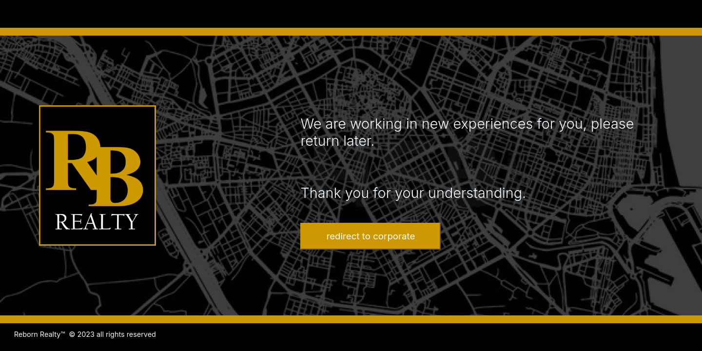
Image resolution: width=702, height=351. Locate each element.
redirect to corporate (370, 236)
